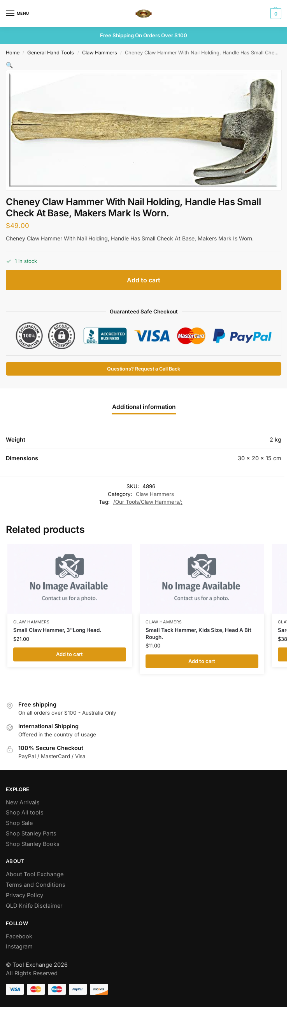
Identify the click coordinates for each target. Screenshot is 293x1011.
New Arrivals (23, 802)
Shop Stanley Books (33, 843)
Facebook (19, 936)
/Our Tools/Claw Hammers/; (147, 502)
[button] (274, 13)
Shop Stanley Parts (31, 833)
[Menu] (17, 13)
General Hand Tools (50, 53)
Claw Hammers (99, 53)
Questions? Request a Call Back (143, 369)
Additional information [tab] (143, 407)
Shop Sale (19, 823)
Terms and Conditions (35, 884)
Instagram (19, 946)
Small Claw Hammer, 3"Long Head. (57, 630)
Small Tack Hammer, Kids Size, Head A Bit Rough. (198, 633)
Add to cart (143, 280)
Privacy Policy (24, 895)
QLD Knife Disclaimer (34, 905)
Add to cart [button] (69, 654)
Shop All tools (25, 812)
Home (12, 53)
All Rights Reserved (32, 973)
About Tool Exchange (34, 874)
